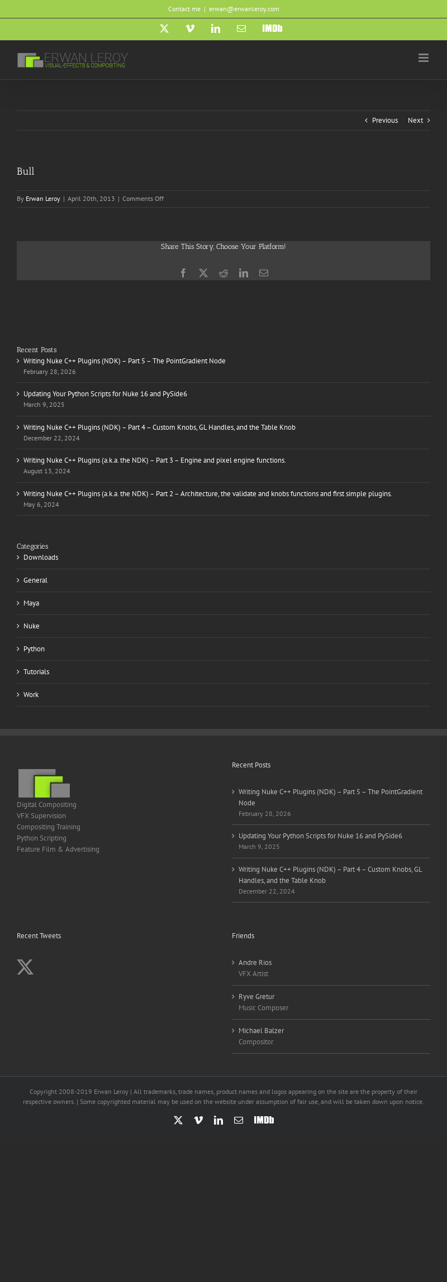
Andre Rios (255, 962)
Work (31, 694)
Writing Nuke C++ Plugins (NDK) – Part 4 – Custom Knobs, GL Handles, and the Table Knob (159, 427)
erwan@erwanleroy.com (244, 8)
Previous (385, 120)
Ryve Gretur (256, 996)
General (35, 580)
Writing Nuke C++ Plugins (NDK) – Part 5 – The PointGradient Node (124, 361)
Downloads (40, 557)
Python (34, 649)
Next (415, 120)
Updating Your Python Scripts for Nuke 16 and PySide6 (105, 393)
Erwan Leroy (43, 198)
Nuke (31, 626)
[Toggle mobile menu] (424, 58)
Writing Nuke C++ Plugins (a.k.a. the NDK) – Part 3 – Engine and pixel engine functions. (154, 460)
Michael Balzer (261, 1030)
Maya (31, 603)
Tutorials (36, 671)
